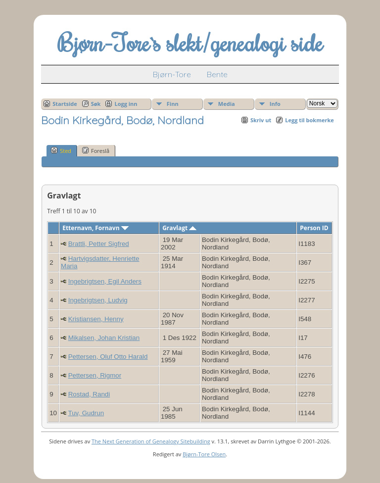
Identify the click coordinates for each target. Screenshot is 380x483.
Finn (173, 103)
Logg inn (125, 103)
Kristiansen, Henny (96, 319)
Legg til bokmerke (309, 120)
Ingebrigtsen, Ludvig (98, 300)
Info (275, 103)
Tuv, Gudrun (86, 413)
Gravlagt (179, 228)
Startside (64, 103)
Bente (217, 74)
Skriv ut (260, 120)
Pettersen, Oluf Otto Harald (108, 356)
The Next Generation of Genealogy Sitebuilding (151, 441)
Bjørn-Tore (172, 74)
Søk (96, 103)
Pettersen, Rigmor (94, 375)
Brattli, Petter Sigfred (98, 243)
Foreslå (95, 150)
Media (226, 103)
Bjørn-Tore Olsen (204, 454)
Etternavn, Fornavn (95, 228)
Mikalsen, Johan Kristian (104, 337)
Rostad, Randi (89, 394)
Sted (61, 150)
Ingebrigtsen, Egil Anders (105, 281)
